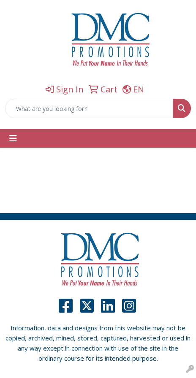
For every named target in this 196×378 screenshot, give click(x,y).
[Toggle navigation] (13, 138)
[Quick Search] (89, 108)
